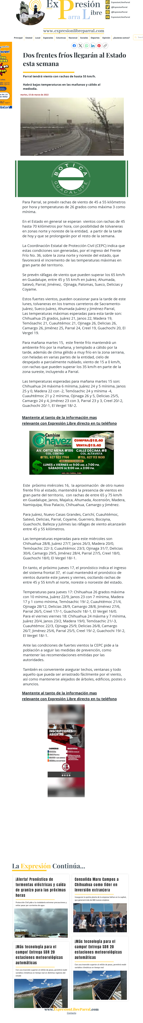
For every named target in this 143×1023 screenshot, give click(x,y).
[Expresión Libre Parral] (107, 2)
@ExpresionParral (119, 7)
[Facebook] (74, 45)
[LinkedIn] (93, 45)
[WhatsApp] (86, 45)
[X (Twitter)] (80, 45)
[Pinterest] (99, 45)
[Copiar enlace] (105, 45)
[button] (48, 38)
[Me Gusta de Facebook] (119, 46)
